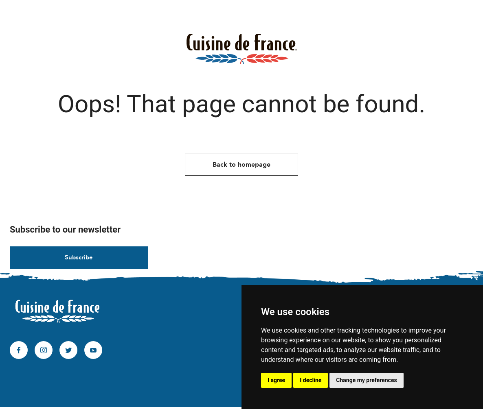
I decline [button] (310, 380)
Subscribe (79, 259)
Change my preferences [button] (366, 380)
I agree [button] (276, 380)
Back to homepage (241, 166)
